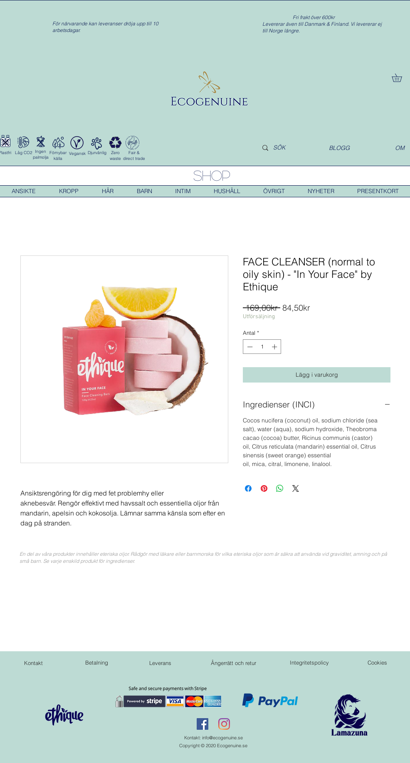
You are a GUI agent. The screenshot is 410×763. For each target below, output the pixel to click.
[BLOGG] (339, 148)
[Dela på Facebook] (248, 488)
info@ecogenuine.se (222, 738)
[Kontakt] (33, 663)
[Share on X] (296, 488)
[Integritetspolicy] (309, 662)
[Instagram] (224, 724)
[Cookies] (377, 662)
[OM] (400, 148)
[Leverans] (160, 663)
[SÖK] (287, 148)
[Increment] (275, 347)
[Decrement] (249, 347)
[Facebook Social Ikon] (202, 724)
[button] (401, 78)
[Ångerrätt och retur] (233, 663)
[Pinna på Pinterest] (264, 488)
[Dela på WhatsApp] (280, 488)
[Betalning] (96, 662)
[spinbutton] (262, 347)
